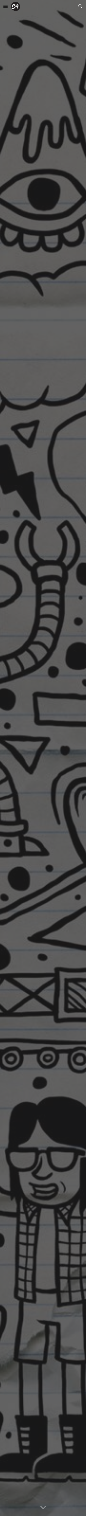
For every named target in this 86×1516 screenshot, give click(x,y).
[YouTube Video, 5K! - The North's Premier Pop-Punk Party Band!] (43, 758)
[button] (5, 6)
